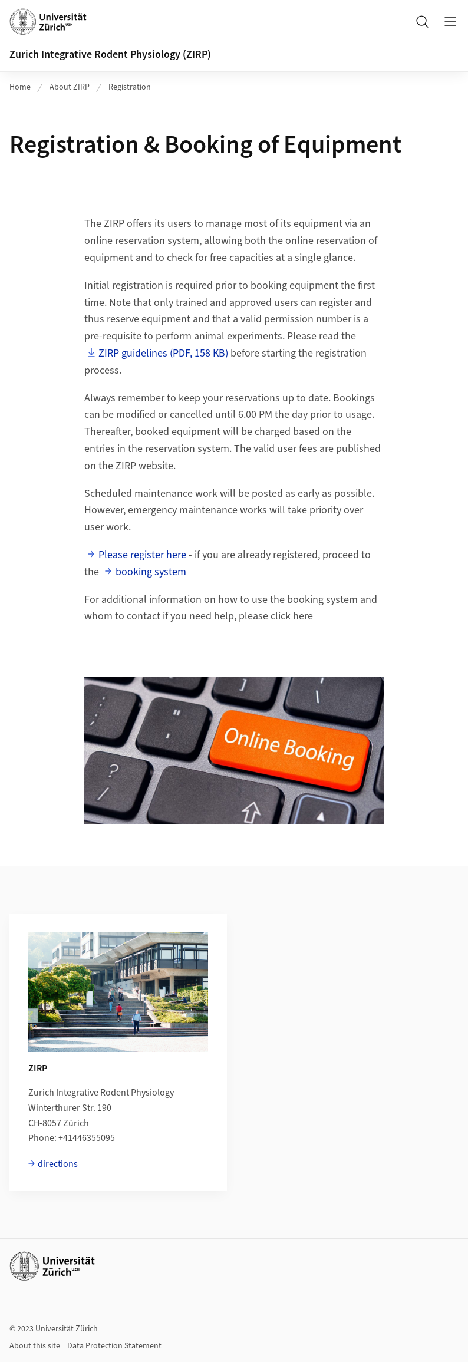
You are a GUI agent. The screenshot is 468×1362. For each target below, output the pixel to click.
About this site (34, 1346)
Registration (129, 87)
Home (20, 87)
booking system (151, 572)
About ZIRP (70, 87)
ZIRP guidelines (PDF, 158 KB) (163, 353)
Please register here (142, 555)
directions (58, 1163)
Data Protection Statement (114, 1346)
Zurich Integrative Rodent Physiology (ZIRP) (110, 54)
